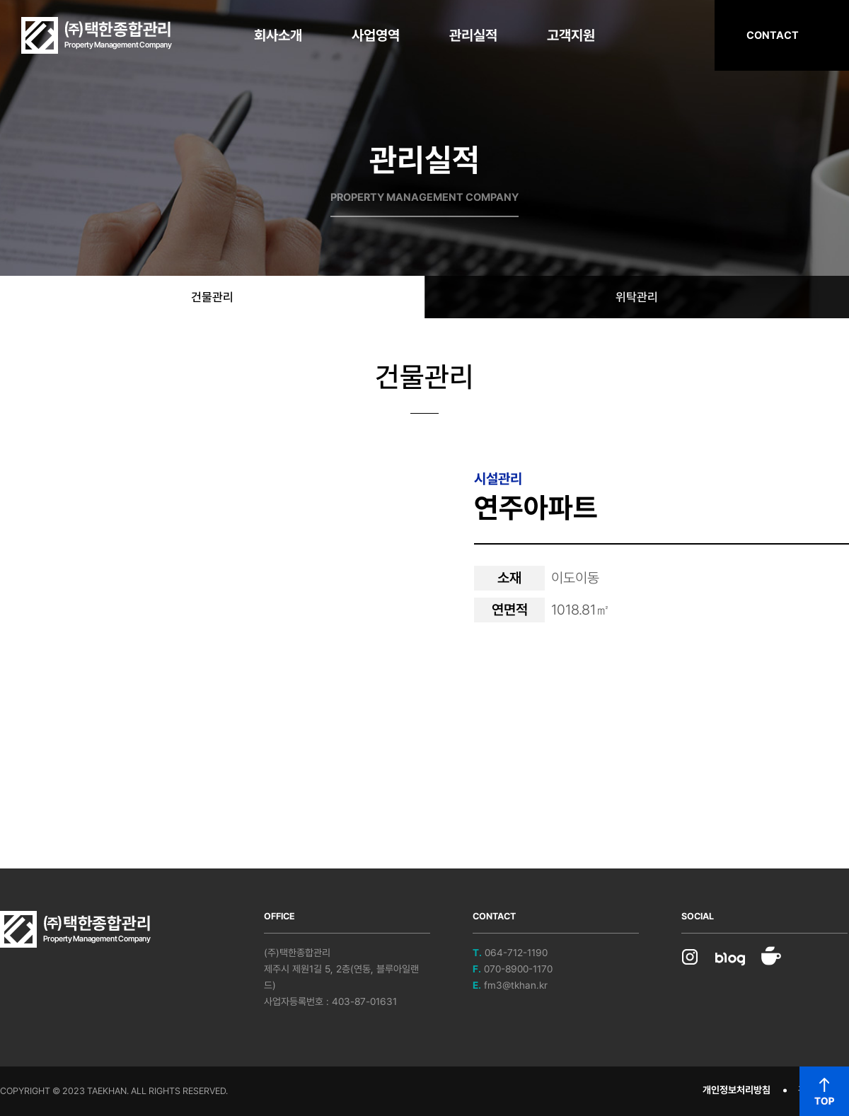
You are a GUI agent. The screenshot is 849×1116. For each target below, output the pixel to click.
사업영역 (376, 35)
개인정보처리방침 (736, 1089)
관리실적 (473, 35)
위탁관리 (637, 297)
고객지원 (571, 35)
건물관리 (212, 297)
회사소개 (278, 35)
